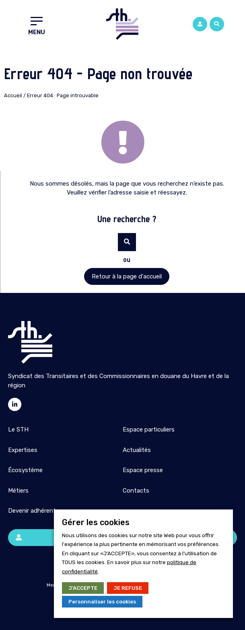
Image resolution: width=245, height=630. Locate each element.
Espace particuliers (149, 429)
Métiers (18, 490)
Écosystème (25, 470)
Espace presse (143, 470)
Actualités (137, 450)
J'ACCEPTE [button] (82, 588)
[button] (217, 24)
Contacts (136, 490)
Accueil (13, 95)
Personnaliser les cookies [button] (102, 602)
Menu (36, 32)
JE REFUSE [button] (127, 588)
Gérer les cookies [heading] (96, 522)
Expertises (22, 450)
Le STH (18, 429)
